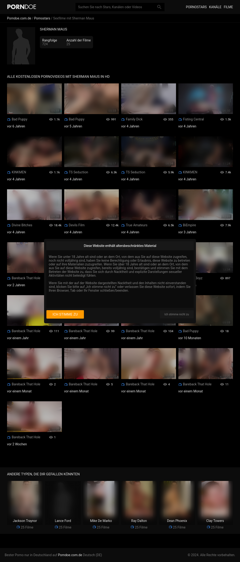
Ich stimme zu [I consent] (65, 314)
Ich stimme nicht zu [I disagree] (177, 314)
